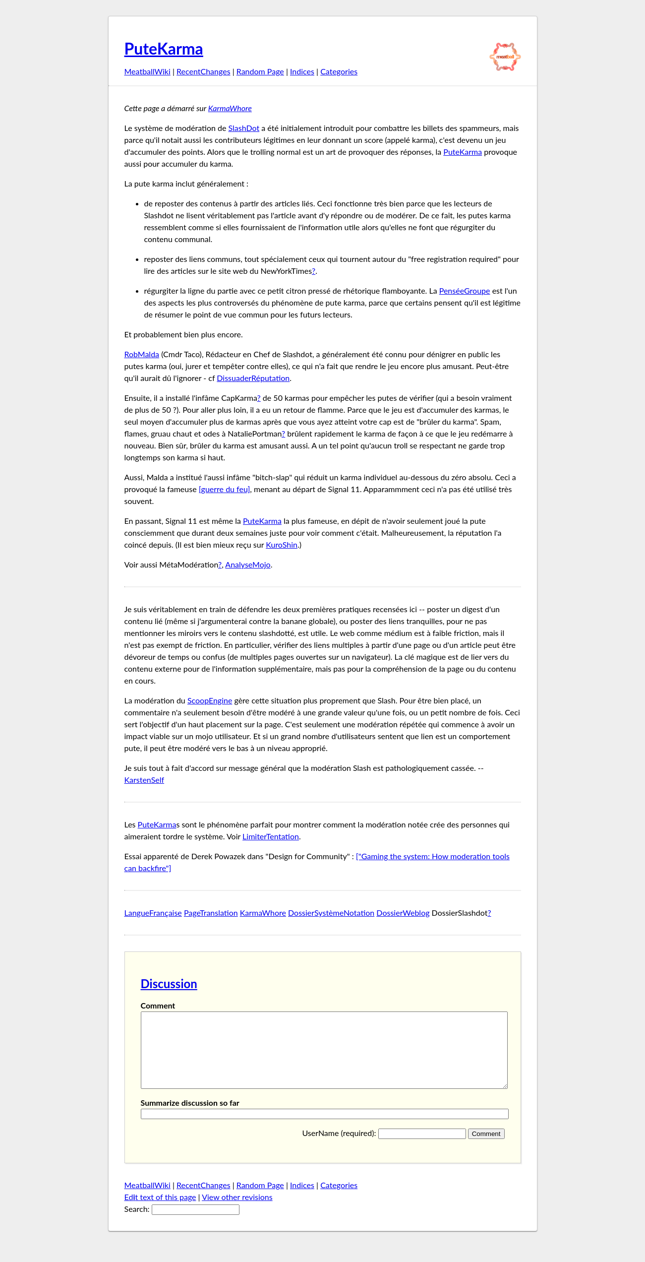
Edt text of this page (160, 1211)
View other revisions (237, 1211)
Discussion (169, 983)
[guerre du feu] (224, 489)
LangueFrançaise (153, 912)
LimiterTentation (270, 836)
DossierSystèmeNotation (331, 912)
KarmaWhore (230, 108)
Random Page (260, 71)
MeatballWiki (147, 71)
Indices (302, 71)
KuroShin (281, 544)
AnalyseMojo (247, 564)
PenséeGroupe (464, 290)
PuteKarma (163, 48)
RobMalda (142, 354)
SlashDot (243, 127)
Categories (338, 71)
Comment (158, 1005)
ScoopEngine (210, 700)
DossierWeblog (402, 912)
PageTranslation (211, 912)
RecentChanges (203, 71)
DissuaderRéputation (253, 377)
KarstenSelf (144, 779)
